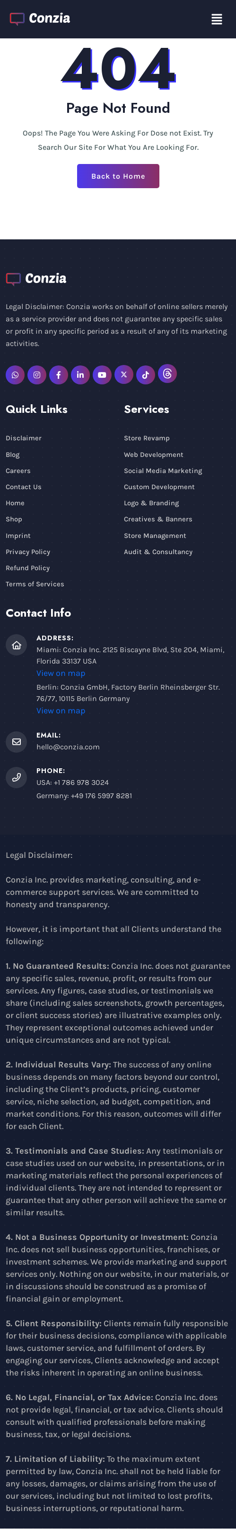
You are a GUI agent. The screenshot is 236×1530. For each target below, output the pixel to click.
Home (15, 503)
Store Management (155, 536)
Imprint (18, 536)
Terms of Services (35, 585)
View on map (61, 674)
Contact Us (24, 487)
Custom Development (159, 487)
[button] (217, 19)
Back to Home (118, 176)
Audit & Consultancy (158, 552)
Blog (13, 454)
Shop (14, 520)
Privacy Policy (28, 552)
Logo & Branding (152, 503)
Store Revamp (147, 438)
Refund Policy (28, 569)
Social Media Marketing (163, 470)
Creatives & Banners (158, 520)
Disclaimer (24, 438)
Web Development (154, 454)
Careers (18, 470)
